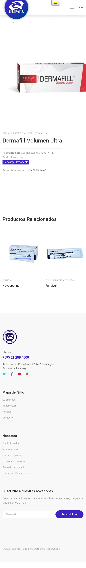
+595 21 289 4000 (16, 353)
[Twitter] (4, 369)
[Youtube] (20, 369)
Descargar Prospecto (15, 157)
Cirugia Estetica (42, 22)
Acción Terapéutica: (13, 165)
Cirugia (7, 276)
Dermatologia (37, 129)
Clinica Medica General (60, 276)
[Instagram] (27, 369)
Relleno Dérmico (36, 165)
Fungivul (51, 281)
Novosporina (11, 281)
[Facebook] (12, 369)
